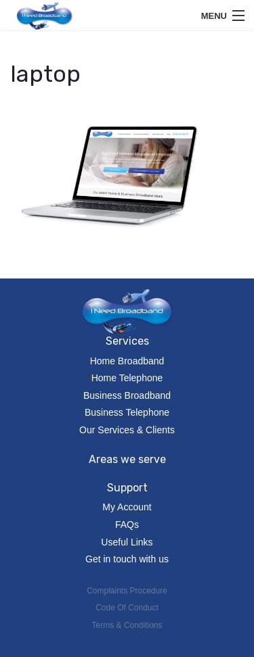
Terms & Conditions (126, 625)
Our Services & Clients (127, 429)
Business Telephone (127, 412)
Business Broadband (127, 395)
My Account (126, 507)
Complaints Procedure (127, 590)
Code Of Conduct (127, 607)
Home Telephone (127, 377)
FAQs (127, 524)
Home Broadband (127, 361)
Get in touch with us (127, 559)
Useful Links (126, 542)
